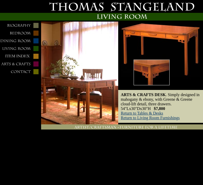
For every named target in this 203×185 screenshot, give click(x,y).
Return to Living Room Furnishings (150, 118)
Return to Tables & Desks (142, 113)
